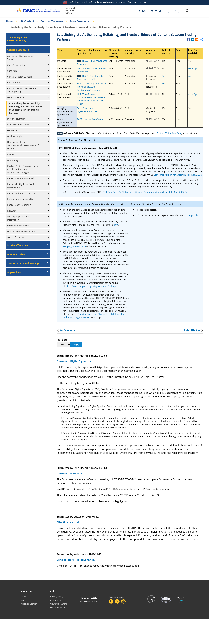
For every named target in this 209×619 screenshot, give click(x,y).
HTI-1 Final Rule (109, 192)
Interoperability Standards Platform (70, 10)
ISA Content (27, 21)
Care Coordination (16, 65)
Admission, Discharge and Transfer (20, 58)
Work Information (16, 237)
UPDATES (156, 11)
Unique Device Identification (21, 231)
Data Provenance (80, 21)
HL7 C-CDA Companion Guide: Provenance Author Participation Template (92, 86)
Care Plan (12, 70)
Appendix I (193, 215)
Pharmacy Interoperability (20, 199)
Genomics (12, 130)
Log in (173, 11)
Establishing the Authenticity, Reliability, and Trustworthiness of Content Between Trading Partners (25, 108)
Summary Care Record (18, 225)
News (23, 596)
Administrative (16, 254)
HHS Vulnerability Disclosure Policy (88, 600)
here (115, 224)
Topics (24, 600)
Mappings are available (74, 246)
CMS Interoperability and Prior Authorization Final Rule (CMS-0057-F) (152, 192)
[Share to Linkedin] (192, 39)
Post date (62, 339)
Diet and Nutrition (16, 118)
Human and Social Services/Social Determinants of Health (23, 145)
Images (10, 154)
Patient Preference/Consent (21, 193)
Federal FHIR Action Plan (169, 133)
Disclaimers (55, 600)
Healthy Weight (14, 136)
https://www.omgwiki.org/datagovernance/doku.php (92, 286)
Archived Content (29, 603)
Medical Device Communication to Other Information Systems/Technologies (23, 169)
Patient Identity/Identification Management (21, 186)
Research (11, 210)
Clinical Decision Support (19, 76)
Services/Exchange (18, 245)
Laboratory (12, 160)
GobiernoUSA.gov (58, 607)
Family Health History (18, 124)
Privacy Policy (56, 596)
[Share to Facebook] (188, 39)
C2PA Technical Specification (90, 118)
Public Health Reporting (19, 204)
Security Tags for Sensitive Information (20, 218)
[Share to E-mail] (196, 39)
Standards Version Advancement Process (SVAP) (178, 174)
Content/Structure (52, 21)
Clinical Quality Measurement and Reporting (21, 90)
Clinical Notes (14, 82)
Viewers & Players (58, 603)
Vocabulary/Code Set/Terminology (17, 39)
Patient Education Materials (21, 178)
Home (9, 21)
